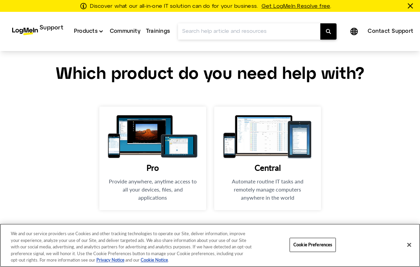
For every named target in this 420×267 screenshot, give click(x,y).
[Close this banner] (411, 5)
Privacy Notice (110, 260)
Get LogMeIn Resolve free (296, 6)
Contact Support (390, 31)
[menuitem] (37, 31)
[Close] (409, 245)
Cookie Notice (154, 260)
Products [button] (86, 31)
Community (125, 31)
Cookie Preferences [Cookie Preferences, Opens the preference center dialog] (312, 244)
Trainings (158, 31)
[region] (210, 245)
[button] (355, 31)
